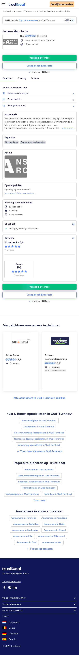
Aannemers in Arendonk (54, 517)
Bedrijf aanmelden (62, 4)
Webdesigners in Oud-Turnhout (22, 494)
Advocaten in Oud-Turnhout (38, 469)
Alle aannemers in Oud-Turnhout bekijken (39, 398)
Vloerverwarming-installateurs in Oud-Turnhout (39, 432)
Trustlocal (6, 11)
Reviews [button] (35, 78)
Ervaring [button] (22, 78)
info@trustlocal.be (11, 581)
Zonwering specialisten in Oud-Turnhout (39, 445)
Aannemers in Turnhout (23, 517)
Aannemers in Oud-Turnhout (38, 11)
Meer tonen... (68, 128)
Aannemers (18, 11)
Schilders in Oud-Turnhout (58, 494)
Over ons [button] (7, 78)
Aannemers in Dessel (55, 530)
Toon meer (39, 500)
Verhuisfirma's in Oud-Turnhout (39, 487)
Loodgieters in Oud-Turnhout (39, 426)
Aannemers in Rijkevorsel (51, 536)
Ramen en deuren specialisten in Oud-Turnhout (39, 438)
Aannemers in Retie (54, 524)
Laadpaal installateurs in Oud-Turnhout (39, 481)
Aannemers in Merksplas (25, 530)
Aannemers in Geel (26, 542)
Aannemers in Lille (22, 536)
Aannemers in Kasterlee (25, 524)
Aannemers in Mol (51, 542)
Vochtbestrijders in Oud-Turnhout (38, 420)
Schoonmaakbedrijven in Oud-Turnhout (38, 475)
